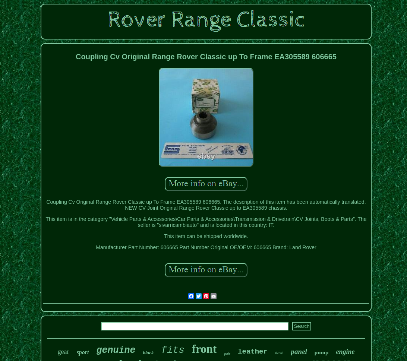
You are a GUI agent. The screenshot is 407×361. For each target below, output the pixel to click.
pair (227, 354)
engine (345, 351)
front (204, 348)
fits (172, 350)
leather (253, 352)
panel (299, 351)
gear (63, 351)
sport (83, 352)
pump (322, 352)
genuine (115, 350)
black (148, 352)
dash (279, 352)
